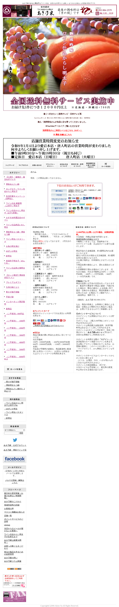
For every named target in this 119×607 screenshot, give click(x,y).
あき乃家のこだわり (12, 502)
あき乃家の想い (10, 558)
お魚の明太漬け (12, 246)
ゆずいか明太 (11, 251)
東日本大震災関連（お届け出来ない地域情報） (13, 495)
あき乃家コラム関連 (12, 561)
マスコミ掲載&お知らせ (14, 512)
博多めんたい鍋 (12, 184)
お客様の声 (9, 509)
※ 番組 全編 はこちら (62, 135)
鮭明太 (9, 256)
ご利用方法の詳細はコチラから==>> (48, 326)
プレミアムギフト (13, 282)
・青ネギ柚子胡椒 (11, 382)
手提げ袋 (10, 297)
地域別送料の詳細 (11, 505)
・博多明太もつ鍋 (11, 385)
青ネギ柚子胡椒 (12, 292)
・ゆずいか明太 (10, 409)
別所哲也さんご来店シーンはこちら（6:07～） (62, 130)
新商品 (9, 309)
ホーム (33, 172)
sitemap (7, 525)
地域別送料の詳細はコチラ (87, 239)
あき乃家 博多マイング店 (15, 450)
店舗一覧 (8, 516)
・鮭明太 (8, 418)
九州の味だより (12, 287)
